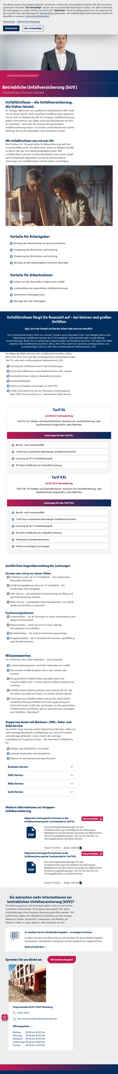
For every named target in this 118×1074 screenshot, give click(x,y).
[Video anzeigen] (59, 195)
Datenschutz (46, 13)
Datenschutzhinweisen (37, 16)
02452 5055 (23, 1013)
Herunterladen (90, 818)
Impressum (9, 21)
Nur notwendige (33, 28)
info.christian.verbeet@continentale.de (37, 1018)
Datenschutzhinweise (28, 21)
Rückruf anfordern (34, 946)
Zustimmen (11, 28)
